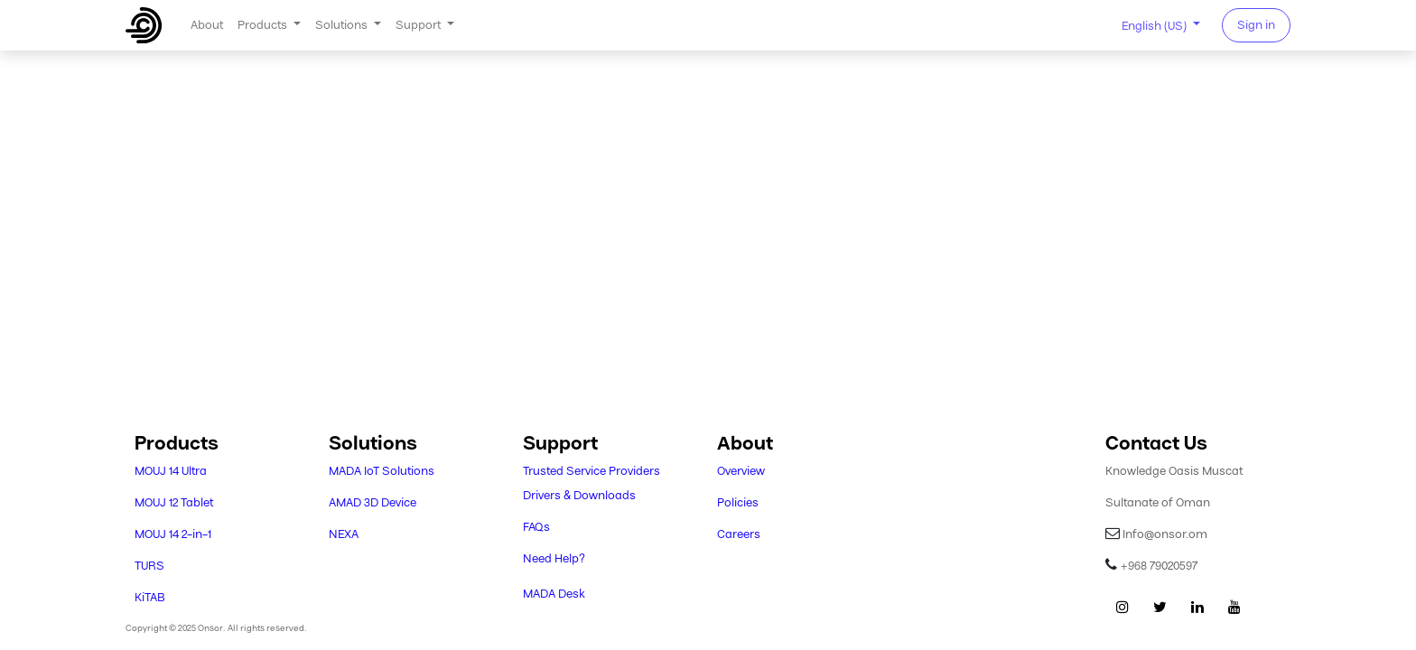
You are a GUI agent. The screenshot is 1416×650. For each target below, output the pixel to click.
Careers (738, 534)
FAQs (536, 526)
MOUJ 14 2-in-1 (173, 534)
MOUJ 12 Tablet (174, 502)
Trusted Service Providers (591, 470)
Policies (738, 502)
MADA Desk (554, 593)
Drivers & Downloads (579, 495)
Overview (741, 470)
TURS (149, 565)
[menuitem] (206, 25)
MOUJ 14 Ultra (171, 470)
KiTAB (150, 597)
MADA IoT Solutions (381, 470)
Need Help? (554, 558)
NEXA (344, 534)
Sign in (1256, 24)
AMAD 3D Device (372, 502)
